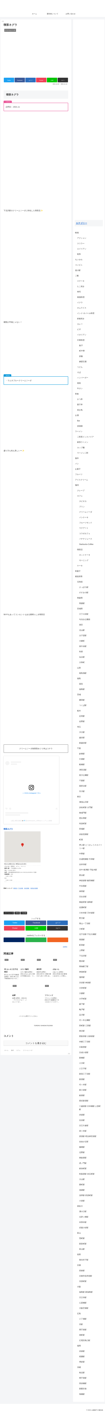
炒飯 (81, 356)
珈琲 (77, 485)
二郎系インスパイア (85, 437)
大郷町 (82, 641)
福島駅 (82, 689)
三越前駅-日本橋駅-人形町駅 (90, 1107)
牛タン (80, 388)
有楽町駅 (83, 823)
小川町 (82, 1063)
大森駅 (82, 993)
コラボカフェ (84, 533)
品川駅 (82, 1015)
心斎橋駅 (83, 1303)
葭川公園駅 (83, 775)
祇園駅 (82, 1356)
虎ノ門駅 (83, 1163)
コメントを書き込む (35, 1043)
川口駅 (82, 732)
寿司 (79, 292)
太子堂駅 (83, 635)
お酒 (77, 415)
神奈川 (80, 1206)
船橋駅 (82, 764)
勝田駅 (82, 700)
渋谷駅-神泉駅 (85, 983)
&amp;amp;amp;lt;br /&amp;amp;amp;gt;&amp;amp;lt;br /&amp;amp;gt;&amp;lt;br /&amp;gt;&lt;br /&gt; (36, 727)
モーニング (83, 560)
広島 (79, 1314)
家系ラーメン (82, 442)
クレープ (80, 491)
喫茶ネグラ (8, 829)
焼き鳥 (80, 410)
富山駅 (82, 1249)
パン (77, 464)
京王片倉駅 (83, 1126)
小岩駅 (82, 1201)
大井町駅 (83, 988)
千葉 (79, 748)
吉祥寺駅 (83, 864)
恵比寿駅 (83, 818)
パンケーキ (83, 517)
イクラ (80, 303)
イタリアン (81, 335)
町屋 (81, 840)
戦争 (79, 254)
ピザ (79, 329)
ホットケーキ (84, 555)
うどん (80, 367)
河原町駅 (83, 1281)
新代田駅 (26, 888)
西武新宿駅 (83, 1101)
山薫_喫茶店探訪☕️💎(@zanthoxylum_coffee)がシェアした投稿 (31, 820)
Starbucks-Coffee (86, 544)
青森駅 (82, 603)
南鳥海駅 (83, 673)
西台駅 (82, 875)
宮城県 (80, 609)
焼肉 (79, 383)
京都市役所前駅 (85, 1276)
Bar (78, 421)
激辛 (77, 458)
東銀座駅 (83, 1158)
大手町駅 (83, 999)
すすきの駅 (83, 593)
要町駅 (82, 1185)
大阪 (79, 1287)
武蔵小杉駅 (83, 1228)
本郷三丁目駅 (84, 1042)
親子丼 (80, 405)
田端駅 (82, 829)
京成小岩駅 (83, 1052)
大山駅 (82, 1179)
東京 (79, 797)
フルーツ (78, 474)
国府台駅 (83, 786)
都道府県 (78, 576)
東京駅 (82, 1031)
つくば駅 (83, 705)
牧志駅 (82, 1373)
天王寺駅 (83, 1297)
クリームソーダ (9, 913)
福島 (79, 678)
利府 (81, 652)
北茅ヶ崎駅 (83, 1217)
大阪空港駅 (83, 1308)
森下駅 (82, 1004)
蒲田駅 (82, 977)
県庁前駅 (83, 1330)
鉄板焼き (80, 319)
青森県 (80, 598)
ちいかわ (78, 260)
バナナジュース (85, 539)
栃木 (79, 711)
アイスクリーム (81, 480)
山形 (79, 668)
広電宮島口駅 (84, 1340)
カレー (80, 324)
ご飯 (77, 276)
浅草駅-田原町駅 (86, 1195)
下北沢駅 (20, 888)
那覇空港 (83, 1389)
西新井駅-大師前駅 (87, 1036)
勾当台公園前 (84, 619)
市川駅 (82, 791)
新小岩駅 (83, 1090)
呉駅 (81, 1324)
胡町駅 (82, 1335)
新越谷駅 (83, 743)
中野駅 (82, 854)
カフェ (80, 496)
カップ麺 (80, 448)
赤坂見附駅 (83, 834)
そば (79, 372)
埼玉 (79, 727)
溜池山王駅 (83, 802)
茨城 (79, 695)
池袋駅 (82, 1190)
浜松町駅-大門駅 (86, 807)
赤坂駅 (82, 1115)
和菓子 (78, 571)
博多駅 (82, 1362)
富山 (79, 1233)
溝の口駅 (83, 1211)
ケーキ (80, 566)
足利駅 (82, 716)
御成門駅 (83, 813)
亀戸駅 (82, 1009)
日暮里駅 (83, 1047)
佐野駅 (82, 721)
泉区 (81, 625)
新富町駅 (83, 1244)
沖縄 (79, 1367)
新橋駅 (82, 1058)
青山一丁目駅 (84, 923)
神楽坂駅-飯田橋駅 (87, 880)
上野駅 (82, 950)
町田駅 (82, 945)
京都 (79, 1265)
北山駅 (82, 630)
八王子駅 (83, 1069)
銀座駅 (82, 1095)
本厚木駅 (83, 1222)
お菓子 (78, 469)
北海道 (80, 582)
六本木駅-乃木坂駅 (87, 913)
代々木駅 (83, 1085)
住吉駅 (82, 1120)
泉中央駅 (83, 646)
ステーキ (80, 281)
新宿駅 (82, 1079)
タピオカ (83, 501)
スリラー (80, 243)
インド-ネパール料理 (85, 313)
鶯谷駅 (82, 961)
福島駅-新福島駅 (86, 1292)
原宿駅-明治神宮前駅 (87, 1136)
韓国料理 (80, 297)
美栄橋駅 (83, 1383)
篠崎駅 (82, 1147)
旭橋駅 (82, 1394)
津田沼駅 (83, 770)
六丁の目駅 (83, 614)
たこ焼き (80, 286)
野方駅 (82, 918)
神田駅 (82, 891)
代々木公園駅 (84, 1020)
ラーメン (78, 431)
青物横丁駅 (83, 966)
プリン (82, 507)
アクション (81, 238)
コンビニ (78, 265)
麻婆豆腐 (83, 362)
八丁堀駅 (83, 1319)
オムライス (81, 308)
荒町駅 (82, 1238)
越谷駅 (82, 738)
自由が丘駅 (83, 1142)
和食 (77, 394)
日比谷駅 (83, 897)
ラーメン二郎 (82, 453)
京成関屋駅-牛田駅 (87, 859)
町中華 (82, 351)
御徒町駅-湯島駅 (86, 902)
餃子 (81, 345)
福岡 (79, 1346)
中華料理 (80, 340)
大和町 (82, 662)
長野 (79, 1254)
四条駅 (82, 1271)
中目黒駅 (83, 886)
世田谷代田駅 (34, 888)
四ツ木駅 (83, 1131)
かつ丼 (80, 399)
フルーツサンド (85, 523)
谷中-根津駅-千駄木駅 (88, 870)
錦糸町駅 (83, 1168)
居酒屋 (80, 426)
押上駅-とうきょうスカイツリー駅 (90, 846)
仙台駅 (82, 657)
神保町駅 (83, 972)
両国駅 (82, 940)
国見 (81, 684)
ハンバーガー (82, 378)
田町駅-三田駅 (85, 1026)
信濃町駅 (83, 907)
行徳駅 (82, 759)
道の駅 (78, 270)
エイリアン (81, 249)
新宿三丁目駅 (84, 1074)
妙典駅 (82, 754)
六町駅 (82, 929)
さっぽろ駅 (83, 587)
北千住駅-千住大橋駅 (87, 934)
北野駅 (82, 1152)
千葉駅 (82, 781)
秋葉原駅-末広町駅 (87, 1174)
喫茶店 (15, 888)
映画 (77, 233)
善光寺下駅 (83, 1260)
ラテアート (83, 528)
